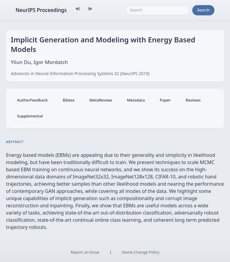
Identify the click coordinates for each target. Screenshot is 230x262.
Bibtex (68, 100)
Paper (165, 100)
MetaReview (101, 100)
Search (203, 10)
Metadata (136, 100)
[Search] (157, 10)
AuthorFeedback (32, 100)
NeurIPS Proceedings (41, 10)
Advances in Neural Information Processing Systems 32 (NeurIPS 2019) (80, 73)
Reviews (193, 100)
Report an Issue (85, 252)
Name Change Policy (141, 252)
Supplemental (30, 116)
